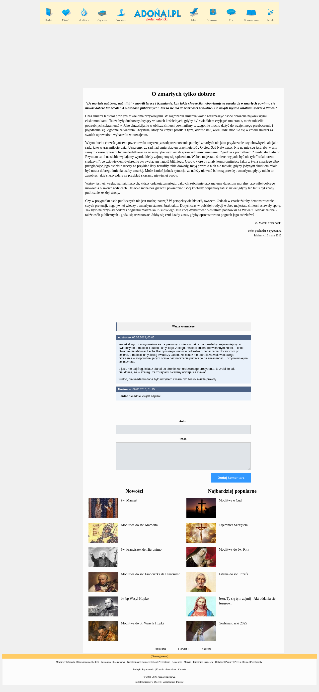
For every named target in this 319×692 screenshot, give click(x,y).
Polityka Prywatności (143, 674)
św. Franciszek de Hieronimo (141, 554)
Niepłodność (133, 666)
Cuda (245, 666)
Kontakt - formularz (166, 674)
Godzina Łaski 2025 (233, 628)
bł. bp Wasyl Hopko (135, 603)
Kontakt (182, 674)
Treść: (183, 438)
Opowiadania (83, 666)
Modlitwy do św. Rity (234, 554)
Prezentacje (164, 666)
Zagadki (71, 666)
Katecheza (177, 666)
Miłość (95, 666)
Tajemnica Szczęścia (233, 529)
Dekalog (219, 666)
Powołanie (106, 666)
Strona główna (159, 660)
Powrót (183, 653)
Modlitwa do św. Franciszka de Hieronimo (150, 579)
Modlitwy (61, 666)
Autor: (183, 421)
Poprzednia (160, 653)
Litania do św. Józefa (233, 579)
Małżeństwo (119, 666)
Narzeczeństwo (149, 666)
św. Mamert (129, 505)
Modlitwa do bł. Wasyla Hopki (142, 628)
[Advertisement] (159, 56)
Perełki (238, 666)
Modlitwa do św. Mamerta (139, 529)
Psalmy (229, 666)
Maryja (187, 666)
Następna (206, 653)
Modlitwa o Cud (230, 505)
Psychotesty (256, 666)
